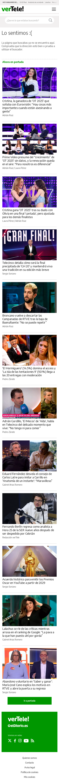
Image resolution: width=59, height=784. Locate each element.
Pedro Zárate (8, 379)
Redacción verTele (10, 537)
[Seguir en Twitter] (10, 741)
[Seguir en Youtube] (26, 740)
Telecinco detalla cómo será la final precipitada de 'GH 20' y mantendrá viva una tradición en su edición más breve (27, 266)
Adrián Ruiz (7, 115)
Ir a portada (29, 700)
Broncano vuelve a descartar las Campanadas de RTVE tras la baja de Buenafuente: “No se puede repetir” (25, 319)
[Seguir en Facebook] (15, 740)
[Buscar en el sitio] (26, 20)
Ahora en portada (13, 62)
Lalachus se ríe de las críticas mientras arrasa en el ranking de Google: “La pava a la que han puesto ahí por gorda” (28, 632)
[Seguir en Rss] (32, 741)
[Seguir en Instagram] (20, 741)
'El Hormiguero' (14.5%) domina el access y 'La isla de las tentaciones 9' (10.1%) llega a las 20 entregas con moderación (29, 371)
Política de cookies (29, 772)
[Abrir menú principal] (54, 9)
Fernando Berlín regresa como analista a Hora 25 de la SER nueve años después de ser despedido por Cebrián (28, 530)
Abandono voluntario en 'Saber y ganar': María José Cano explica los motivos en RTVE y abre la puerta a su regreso (27, 684)
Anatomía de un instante (35, 2)
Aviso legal (29, 767)
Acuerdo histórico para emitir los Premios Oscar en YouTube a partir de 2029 (28, 581)
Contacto (29, 762)
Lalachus (48, 2)
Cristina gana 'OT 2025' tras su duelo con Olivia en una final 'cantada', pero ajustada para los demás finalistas (28, 213)
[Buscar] (50, 20)
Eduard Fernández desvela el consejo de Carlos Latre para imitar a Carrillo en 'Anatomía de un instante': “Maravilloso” (27, 477)
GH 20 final (23, 2)
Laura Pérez (20, 168)
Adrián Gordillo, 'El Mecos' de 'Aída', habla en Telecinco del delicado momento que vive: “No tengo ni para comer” (28, 424)
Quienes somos (29, 758)
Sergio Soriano (9, 273)
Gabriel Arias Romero (12, 484)
